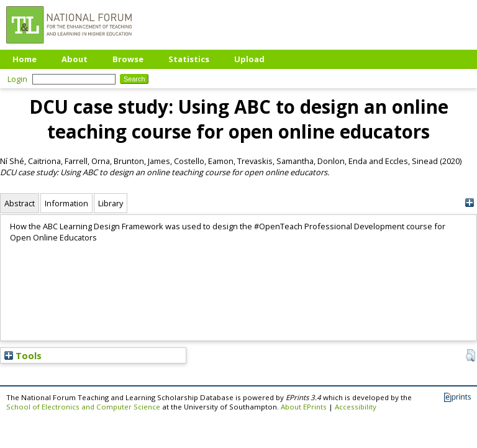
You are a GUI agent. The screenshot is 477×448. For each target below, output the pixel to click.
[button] (470, 355)
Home (24, 59)
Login (17, 79)
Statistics (188, 59)
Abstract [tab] (19, 203)
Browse (127, 59)
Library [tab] (110, 203)
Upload (249, 59)
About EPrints (304, 406)
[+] (469, 203)
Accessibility (355, 406)
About (74, 59)
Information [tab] (66, 203)
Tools (23, 355)
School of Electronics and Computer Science (83, 406)
